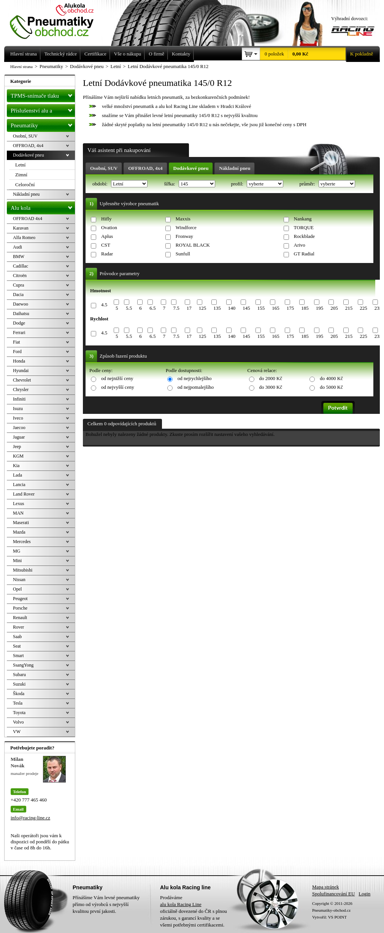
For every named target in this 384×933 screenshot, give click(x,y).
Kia (16, 465)
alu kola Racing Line (181, 904)
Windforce (186, 227)
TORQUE (304, 227)
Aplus (107, 236)
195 (320, 308)
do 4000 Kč (331, 378)
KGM (18, 456)
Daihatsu (21, 313)
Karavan (21, 228)
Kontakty (181, 54)
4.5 (104, 304)
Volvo (18, 722)
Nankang (303, 219)
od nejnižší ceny (117, 378)
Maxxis (183, 219)
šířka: (170, 184)
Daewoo (20, 304)
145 (246, 308)
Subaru (19, 674)
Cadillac (20, 266)
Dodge (19, 323)
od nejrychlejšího (195, 378)
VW (17, 731)
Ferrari (19, 332)
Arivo (299, 245)
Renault (20, 617)
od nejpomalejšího (196, 387)
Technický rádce (60, 54)
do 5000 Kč (331, 387)
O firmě (156, 54)
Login (364, 894)
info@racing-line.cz (30, 818)
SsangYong (23, 665)
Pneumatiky (43, 124)
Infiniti (19, 399)
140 (232, 308)
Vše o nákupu (127, 54)
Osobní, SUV (103, 168)
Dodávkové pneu (191, 168)
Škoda (18, 693)
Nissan (19, 579)
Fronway (184, 236)
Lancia (19, 484)
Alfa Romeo (24, 237)
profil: (237, 184)
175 (290, 308)
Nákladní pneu (234, 168)
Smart (18, 655)
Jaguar (19, 437)
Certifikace (95, 54)
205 (334, 308)
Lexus (18, 503)
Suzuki (19, 684)
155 (261, 308)
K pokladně (359, 54)
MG (16, 551)
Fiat (16, 342)
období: (100, 184)
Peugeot (20, 598)
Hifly (106, 219)
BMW (18, 256)
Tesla (17, 703)
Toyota (19, 712)
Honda (19, 361)
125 (202, 308)
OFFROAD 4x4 (27, 218)
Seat (17, 646)
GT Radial (304, 254)
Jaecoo (19, 427)
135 (217, 308)
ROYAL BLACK (193, 245)
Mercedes (22, 541)
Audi (17, 247)
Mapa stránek (325, 887)
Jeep (17, 446)
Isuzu (18, 408)
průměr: (307, 184)
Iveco (18, 418)
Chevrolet (22, 380)
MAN (18, 513)
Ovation (109, 227)
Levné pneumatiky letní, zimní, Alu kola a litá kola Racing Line (57, 20)
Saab (17, 636)
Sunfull (183, 254)
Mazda (19, 532)
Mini (17, 560)
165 (275, 308)
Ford (17, 351)
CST (105, 245)
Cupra (18, 285)
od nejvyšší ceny (117, 387)
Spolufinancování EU (333, 894)
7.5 (176, 308)
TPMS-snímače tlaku (43, 94)
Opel (17, 589)
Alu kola (43, 206)
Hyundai (21, 370)
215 (349, 308)
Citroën (20, 275)
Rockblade (304, 236)
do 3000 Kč (270, 387)
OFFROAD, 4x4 (145, 168)
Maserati (21, 522)
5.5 (129, 308)
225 (363, 308)
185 (305, 308)
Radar (107, 254)
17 (189, 308)
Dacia (18, 294)
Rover (18, 627)
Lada (17, 475)
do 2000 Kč (270, 378)
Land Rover (24, 494)
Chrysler (21, 389)
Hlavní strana (21, 66)
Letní (20, 165)
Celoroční (25, 184)
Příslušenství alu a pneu (43, 110)
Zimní (21, 174)
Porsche (20, 608)
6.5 (152, 308)
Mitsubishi (22, 570)
